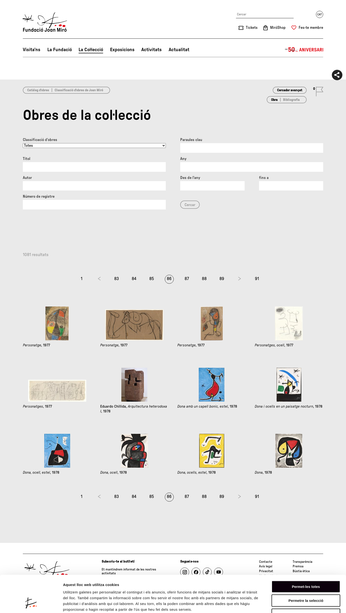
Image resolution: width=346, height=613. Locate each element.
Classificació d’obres (40, 140)
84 (134, 279)
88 (204, 279)
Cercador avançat (289, 90)
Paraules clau (191, 140)
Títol (26, 159)
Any (183, 159)
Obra (274, 100)
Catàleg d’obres (38, 90)
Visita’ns (31, 49)
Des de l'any (190, 178)
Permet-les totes (306, 554)
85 (151, 279)
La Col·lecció (91, 49)
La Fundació (59, 49)
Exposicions (122, 49)
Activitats (151, 49)
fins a (264, 178)
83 (116, 279)
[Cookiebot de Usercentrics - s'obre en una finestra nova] (31, 603)
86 (169, 279)
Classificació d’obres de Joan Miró (79, 90)
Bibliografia (291, 100)
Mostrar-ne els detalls (276, 603)
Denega (305, 582)
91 (257, 279)
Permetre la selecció (305, 568)
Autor (27, 178)
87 (187, 279)
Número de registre (39, 196)
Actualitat (179, 49)
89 (221, 279)
